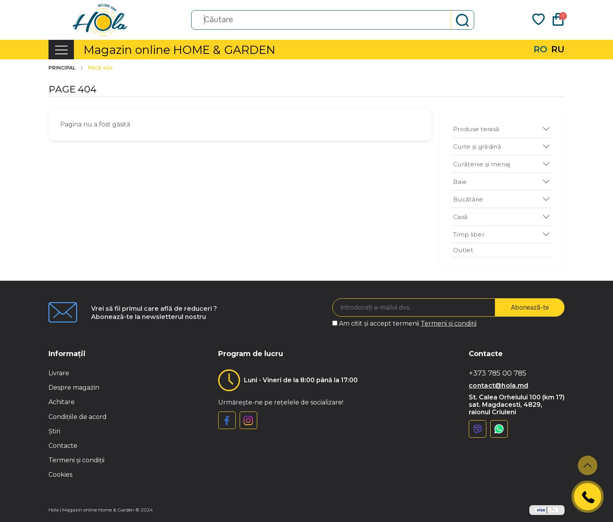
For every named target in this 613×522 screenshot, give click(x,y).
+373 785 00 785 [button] (497, 373)
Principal (66, 68)
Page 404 (100, 68)
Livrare (58, 373)
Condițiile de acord (77, 416)
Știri (54, 431)
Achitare (61, 402)
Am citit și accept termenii (408, 323)
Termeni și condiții (449, 323)
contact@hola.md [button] (499, 385)
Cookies (60, 474)
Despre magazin (73, 387)
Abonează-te (530, 307)
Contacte (62, 445)
